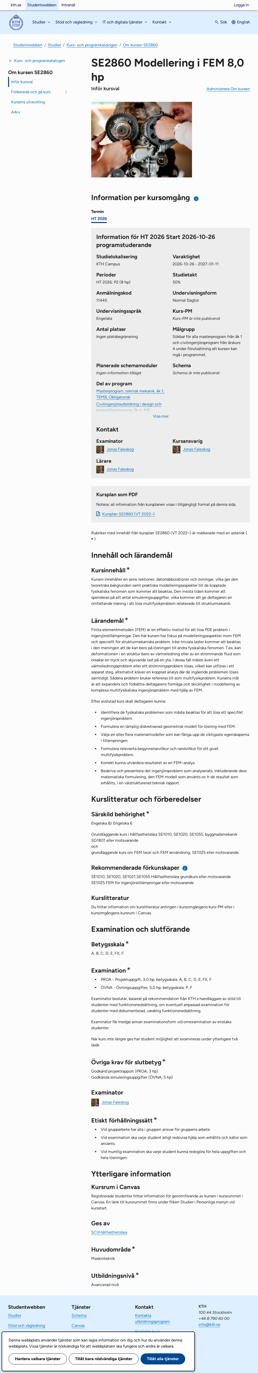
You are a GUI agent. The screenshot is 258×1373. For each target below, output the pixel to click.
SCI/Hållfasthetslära (109, 1232)
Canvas (78, 1325)
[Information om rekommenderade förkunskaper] (185, 868)
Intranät (68, 5)
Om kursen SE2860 (140, 45)
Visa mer (161, 416)
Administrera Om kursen (228, 88)
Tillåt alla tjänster (163, 1358)
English (243, 22)
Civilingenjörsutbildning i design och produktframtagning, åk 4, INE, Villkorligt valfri (129, 410)
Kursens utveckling (28, 102)
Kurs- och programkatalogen (92, 45)
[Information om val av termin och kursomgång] (196, 198)
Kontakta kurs (147, 1331)
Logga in (241, 5)
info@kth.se (209, 1324)
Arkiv (15, 112)
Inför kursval (22, 81)
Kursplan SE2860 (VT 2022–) (128, 514)
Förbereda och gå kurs (31, 91)
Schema (79, 1315)
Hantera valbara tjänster (37, 1358)
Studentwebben (41, 5)
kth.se (16, 5)
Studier (54, 45)
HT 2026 (99, 218)
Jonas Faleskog (120, 449)
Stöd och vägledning (26, 1325)
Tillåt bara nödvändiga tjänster (103, 1358)
